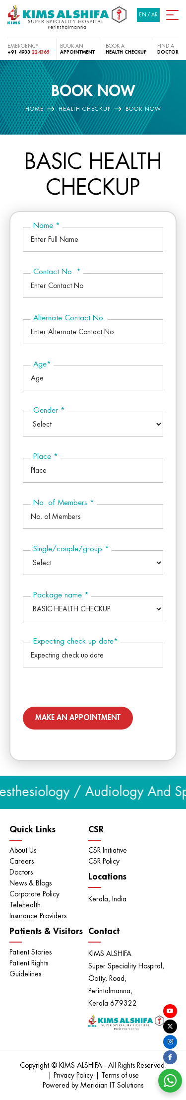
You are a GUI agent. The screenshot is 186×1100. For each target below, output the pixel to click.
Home (34, 109)
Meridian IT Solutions (111, 1085)
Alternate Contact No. (69, 318)
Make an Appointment (78, 718)
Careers (21, 861)
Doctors (21, 872)
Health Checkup (85, 109)
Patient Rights (28, 962)
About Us (22, 850)
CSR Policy (104, 861)
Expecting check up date (75, 641)
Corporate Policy (34, 893)
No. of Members (63, 503)
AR (154, 14)
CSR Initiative (107, 850)
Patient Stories (30, 952)
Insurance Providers (37, 915)
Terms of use (120, 1075)
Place (45, 456)
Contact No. (57, 272)
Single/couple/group (71, 549)
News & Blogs (30, 883)
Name (46, 225)
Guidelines (25, 973)
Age (42, 364)
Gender (49, 410)
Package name (61, 595)
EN (142, 14)
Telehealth (25, 904)
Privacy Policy (74, 1075)
